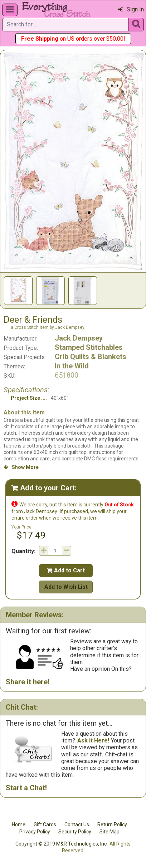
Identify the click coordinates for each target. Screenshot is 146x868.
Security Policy (74, 831)
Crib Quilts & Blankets (90, 356)
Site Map (109, 831)
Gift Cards (45, 824)
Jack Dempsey (79, 338)
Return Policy (112, 824)
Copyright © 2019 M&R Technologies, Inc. (61, 844)
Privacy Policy (34, 831)
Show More (21, 467)
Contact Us (76, 824)
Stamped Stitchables (89, 347)
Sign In (131, 9)
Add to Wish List (66, 586)
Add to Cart (66, 570)
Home (18, 824)
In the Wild (72, 366)
